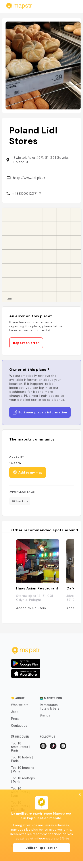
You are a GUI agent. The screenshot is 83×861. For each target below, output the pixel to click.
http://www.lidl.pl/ (29, 178)
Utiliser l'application (41, 848)
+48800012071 (26, 193)
